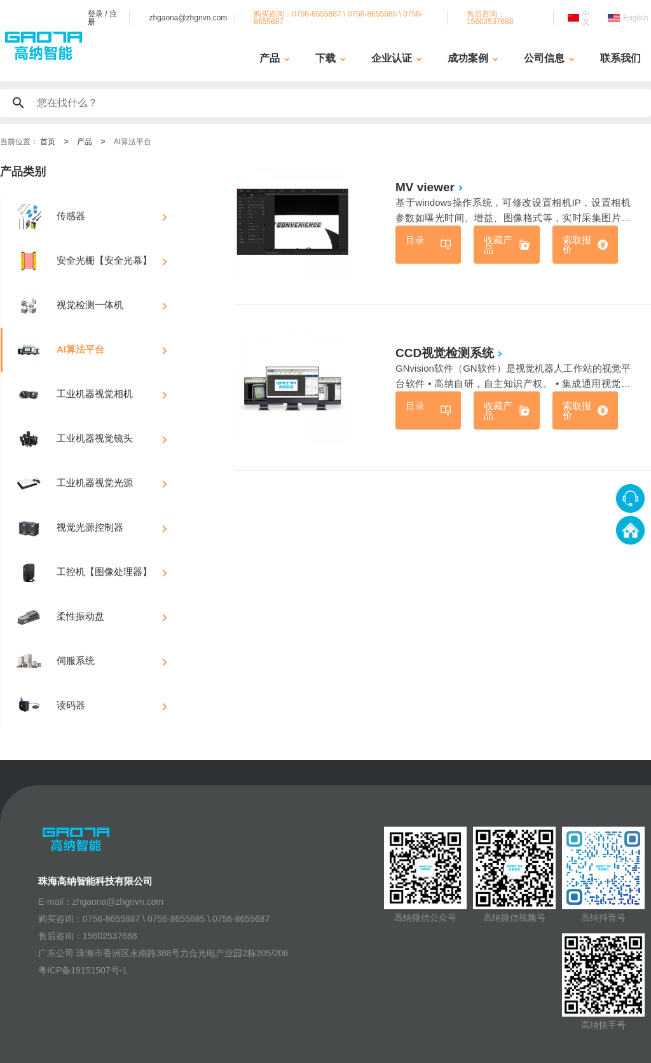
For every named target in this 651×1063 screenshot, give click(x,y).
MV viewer (425, 187)
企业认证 (391, 58)
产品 (269, 58)
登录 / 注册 (102, 17)
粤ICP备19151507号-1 (82, 970)
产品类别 (23, 171)
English (635, 18)
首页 (47, 141)
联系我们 (620, 58)
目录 (415, 239)
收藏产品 (498, 244)
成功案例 (468, 58)
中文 (586, 17)
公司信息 (544, 58)
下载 (325, 58)
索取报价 (577, 244)
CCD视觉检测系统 (444, 353)
